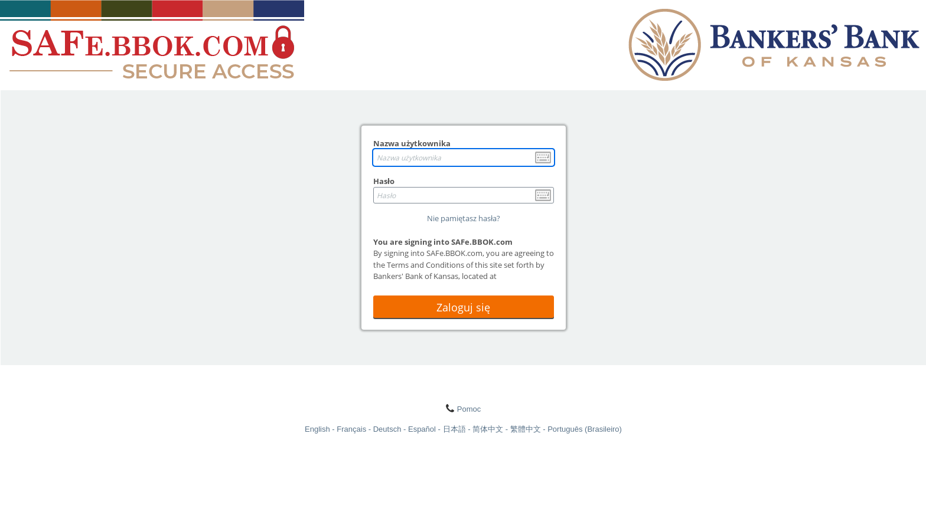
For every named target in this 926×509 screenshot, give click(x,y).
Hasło (383, 181)
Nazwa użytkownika (412, 143)
